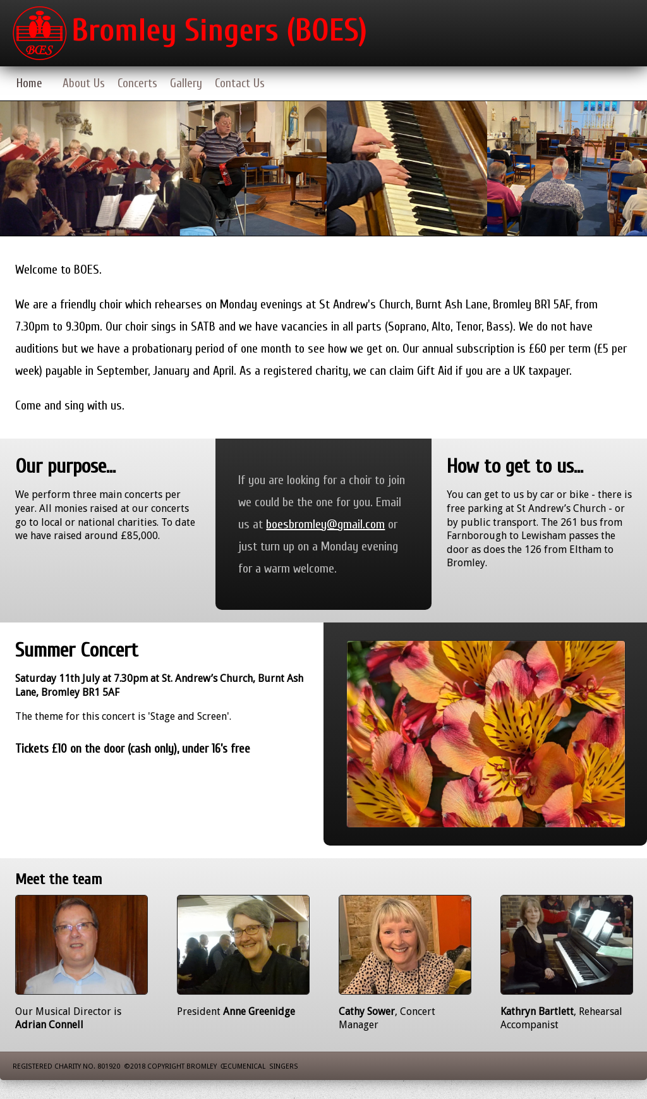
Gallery (186, 83)
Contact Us (240, 83)
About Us (84, 83)
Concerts (137, 83)
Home (29, 83)
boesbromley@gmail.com (325, 524)
